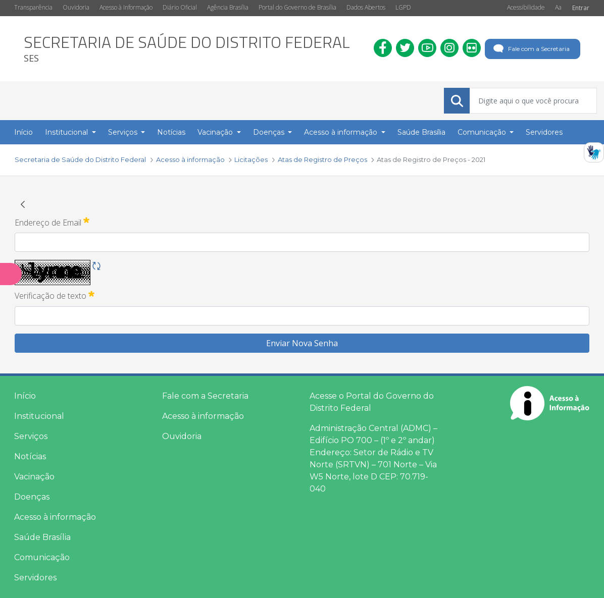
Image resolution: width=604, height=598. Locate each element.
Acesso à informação (55, 517)
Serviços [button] (123, 132)
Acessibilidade (526, 7)
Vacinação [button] (216, 132)
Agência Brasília (227, 7)
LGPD (403, 7)
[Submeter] (457, 101)
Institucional (39, 416)
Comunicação (42, 557)
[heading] (187, 48)
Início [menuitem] (23, 132)
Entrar (580, 8)
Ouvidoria (76, 7)
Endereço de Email (52, 222)
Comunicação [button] (483, 132)
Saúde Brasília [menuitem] (421, 132)
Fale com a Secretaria (530, 49)
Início (25, 396)
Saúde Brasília (42, 537)
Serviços (30, 436)
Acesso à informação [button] (341, 132)
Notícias (30, 456)
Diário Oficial (180, 7)
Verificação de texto (54, 295)
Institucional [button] (67, 132)
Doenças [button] (269, 132)
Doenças (31, 497)
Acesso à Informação (126, 7)
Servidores (35, 577)
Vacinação (34, 476)
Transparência (33, 7)
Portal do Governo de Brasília (297, 7)
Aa (558, 7)
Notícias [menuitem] (171, 132)
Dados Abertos (365, 7)
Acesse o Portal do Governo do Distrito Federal (372, 402)
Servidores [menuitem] (544, 132)
